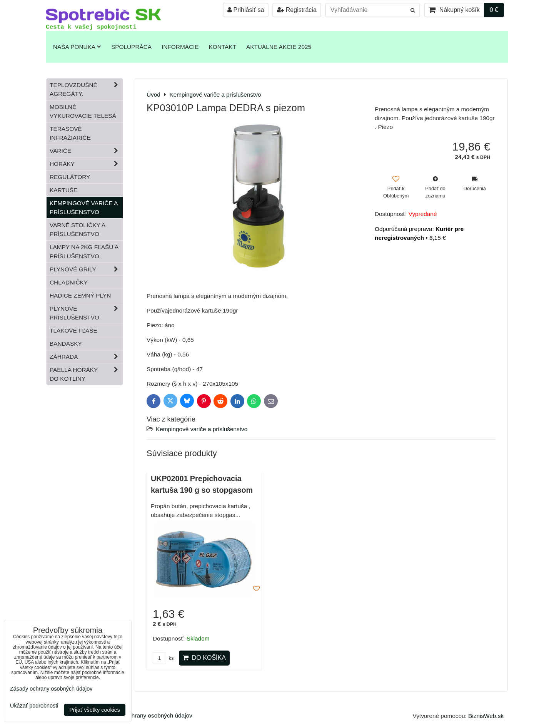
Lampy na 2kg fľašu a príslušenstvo (84, 251)
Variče (86, 150)
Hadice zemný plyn (80, 295)
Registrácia (296, 10)
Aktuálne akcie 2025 (278, 46)
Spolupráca (131, 46)
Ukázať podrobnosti (34, 706)
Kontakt (222, 46)
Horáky (86, 163)
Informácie (180, 46)
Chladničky (69, 282)
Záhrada (86, 356)
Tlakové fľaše (73, 330)
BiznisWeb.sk (486, 716)
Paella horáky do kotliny (86, 374)
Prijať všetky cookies (94, 710)
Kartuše (63, 190)
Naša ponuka (77, 46)
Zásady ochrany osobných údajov (148, 715)
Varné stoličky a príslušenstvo (77, 229)
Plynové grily (86, 269)
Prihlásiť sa (245, 10)
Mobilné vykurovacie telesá (83, 111)
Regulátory (70, 177)
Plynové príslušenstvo (86, 313)
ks (163, 658)
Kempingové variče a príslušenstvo (201, 429)
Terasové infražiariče (70, 133)
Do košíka (204, 657)
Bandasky (66, 343)
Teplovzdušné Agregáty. (86, 89)
